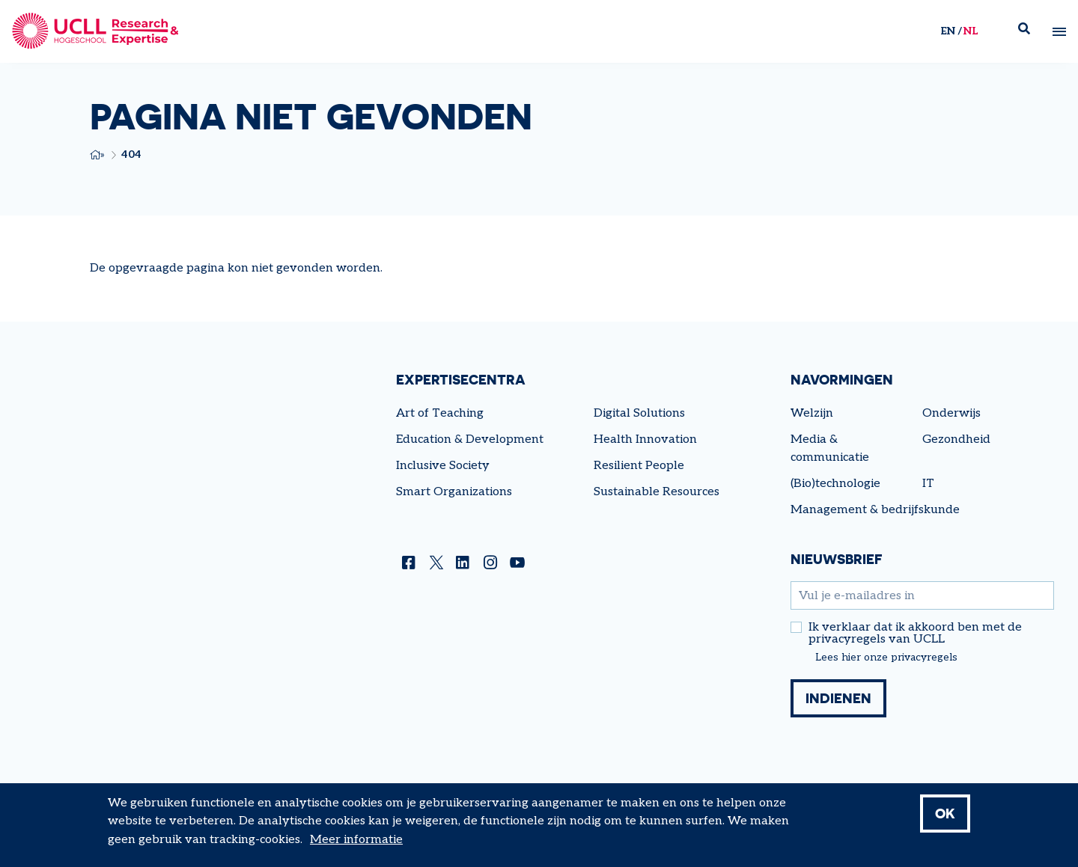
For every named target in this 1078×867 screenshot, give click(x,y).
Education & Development (469, 439)
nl (970, 31)
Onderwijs (951, 413)
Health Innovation (645, 439)
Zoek (1030, 31)
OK (945, 814)
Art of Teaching (440, 413)
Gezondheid (956, 439)
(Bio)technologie (835, 484)
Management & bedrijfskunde (875, 510)
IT (928, 484)
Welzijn (812, 413)
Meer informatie (356, 841)
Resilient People (639, 466)
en (947, 31)
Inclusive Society (443, 466)
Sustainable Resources (656, 492)
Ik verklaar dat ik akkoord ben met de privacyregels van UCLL (915, 634)
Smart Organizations (454, 492)
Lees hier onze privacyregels (886, 658)
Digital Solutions (639, 413)
